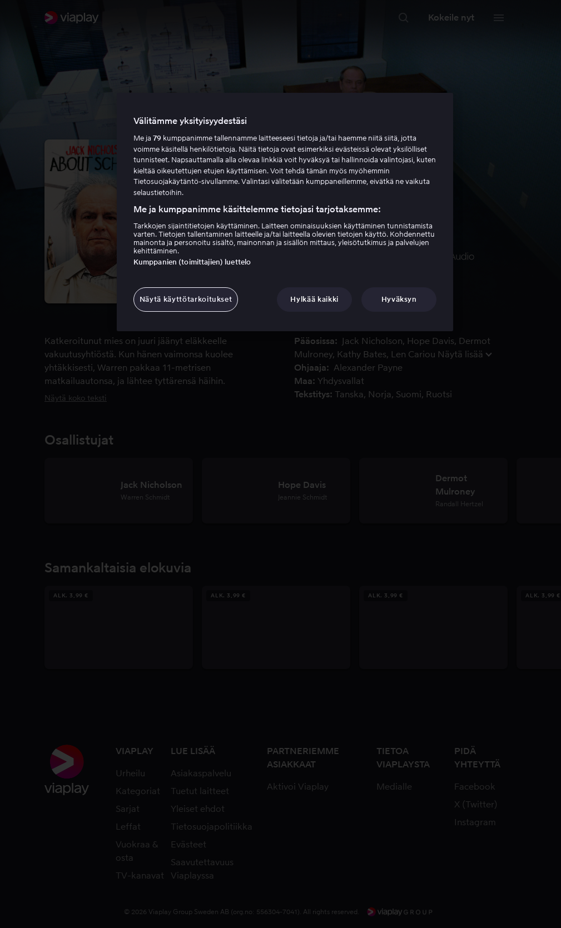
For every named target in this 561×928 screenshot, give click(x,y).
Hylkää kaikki (314, 299)
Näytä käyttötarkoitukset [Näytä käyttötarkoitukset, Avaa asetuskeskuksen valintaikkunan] (186, 299)
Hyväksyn (399, 299)
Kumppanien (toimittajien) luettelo (192, 262)
